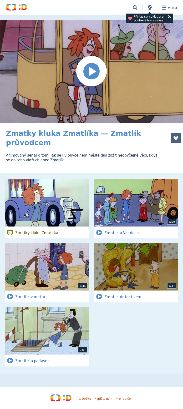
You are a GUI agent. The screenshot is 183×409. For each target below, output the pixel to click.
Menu (169, 7)
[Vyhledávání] (135, 7)
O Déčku (85, 398)
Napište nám (103, 398)
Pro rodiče (123, 398)
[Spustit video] (91, 71)
